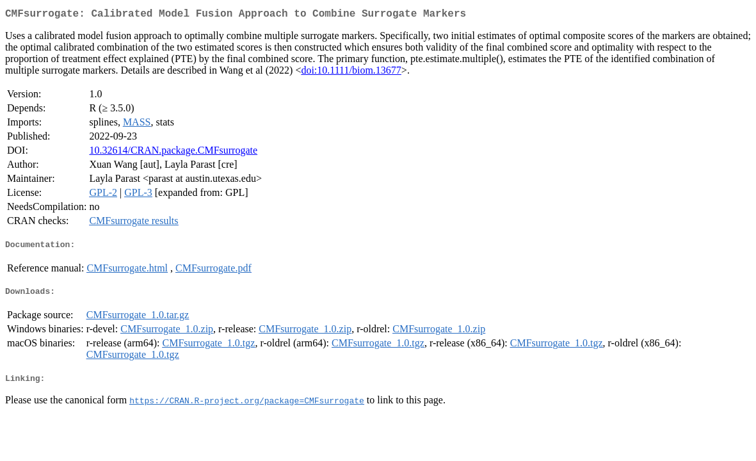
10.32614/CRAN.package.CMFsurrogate (173, 152)
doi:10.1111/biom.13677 (351, 72)
